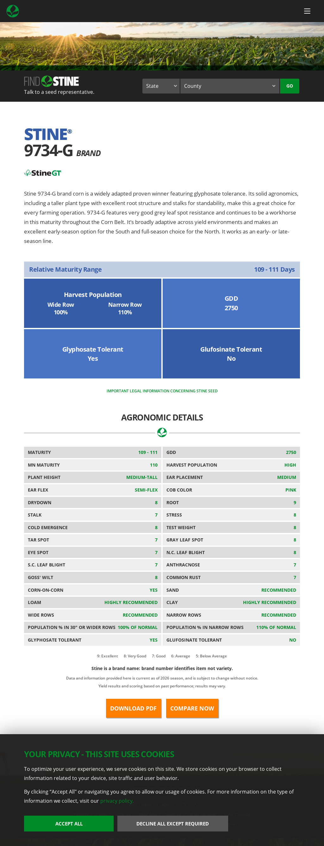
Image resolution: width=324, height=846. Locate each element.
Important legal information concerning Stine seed (162, 391)
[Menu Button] (307, 11)
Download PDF (133, 708)
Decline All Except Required (172, 823)
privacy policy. (117, 800)
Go (289, 86)
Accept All (69, 823)
